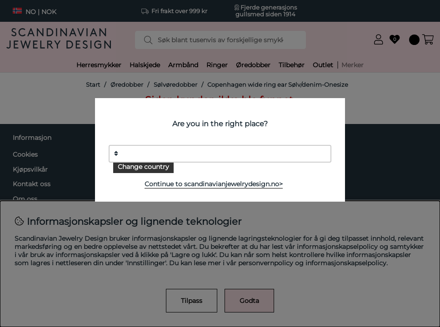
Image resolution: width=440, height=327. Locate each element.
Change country (143, 167)
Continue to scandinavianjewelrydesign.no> (214, 184)
